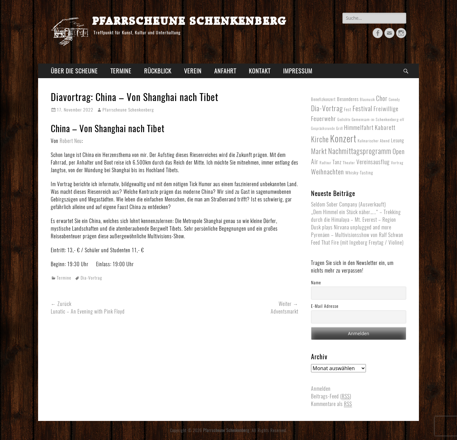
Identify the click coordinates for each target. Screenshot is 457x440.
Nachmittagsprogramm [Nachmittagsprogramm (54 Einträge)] (359, 151)
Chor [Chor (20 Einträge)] (381, 98)
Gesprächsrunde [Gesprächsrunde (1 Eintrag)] (323, 128)
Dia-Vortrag (91, 278)
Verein (193, 71)
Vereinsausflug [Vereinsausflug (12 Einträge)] (373, 162)
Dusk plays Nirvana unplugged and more (351, 227)
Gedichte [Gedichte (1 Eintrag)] (343, 119)
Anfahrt (225, 71)
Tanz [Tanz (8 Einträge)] (337, 162)
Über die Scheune (74, 71)
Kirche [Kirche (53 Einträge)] (320, 139)
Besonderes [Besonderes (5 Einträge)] (348, 99)
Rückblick (157, 71)
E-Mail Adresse (325, 306)
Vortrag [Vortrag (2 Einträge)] (397, 162)
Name (316, 283)
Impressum (297, 71)
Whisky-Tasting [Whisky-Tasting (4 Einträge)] (359, 173)
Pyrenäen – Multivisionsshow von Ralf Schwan (357, 235)
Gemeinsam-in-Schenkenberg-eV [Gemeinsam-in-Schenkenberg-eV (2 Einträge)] (378, 119)
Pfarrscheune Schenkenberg (189, 20)
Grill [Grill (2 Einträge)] (339, 128)
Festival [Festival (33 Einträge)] (362, 108)
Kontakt (259, 71)
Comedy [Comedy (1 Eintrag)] (394, 99)
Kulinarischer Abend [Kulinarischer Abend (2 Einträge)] (374, 140)
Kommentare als (331, 404)
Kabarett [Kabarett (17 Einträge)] (385, 127)
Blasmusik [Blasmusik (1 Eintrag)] (367, 99)
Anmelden (321, 388)
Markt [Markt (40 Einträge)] (319, 151)
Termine (120, 71)
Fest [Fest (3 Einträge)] (347, 109)
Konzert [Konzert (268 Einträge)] (343, 138)
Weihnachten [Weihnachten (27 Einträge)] (327, 171)
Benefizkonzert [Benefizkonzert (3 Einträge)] (323, 99)
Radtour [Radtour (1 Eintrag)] (325, 162)
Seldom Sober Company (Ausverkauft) (348, 204)
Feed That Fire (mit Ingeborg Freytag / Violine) (357, 242)
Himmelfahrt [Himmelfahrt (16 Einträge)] (359, 127)
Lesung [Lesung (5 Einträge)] (397, 140)
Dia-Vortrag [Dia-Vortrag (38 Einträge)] (327, 108)
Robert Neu (71, 141)
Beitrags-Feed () (331, 396)
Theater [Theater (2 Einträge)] (349, 162)
